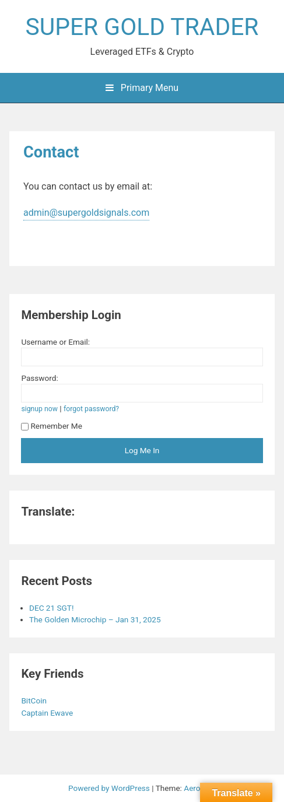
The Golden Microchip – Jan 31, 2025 (95, 619)
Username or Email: (55, 341)
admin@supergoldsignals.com (86, 212)
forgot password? (91, 409)
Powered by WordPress (110, 788)
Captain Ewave (48, 712)
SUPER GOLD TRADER (142, 27)
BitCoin (34, 700)
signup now (39, 409)
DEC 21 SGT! (51, 607)
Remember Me (51, 425)
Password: (39, 378)
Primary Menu (142, 87)
